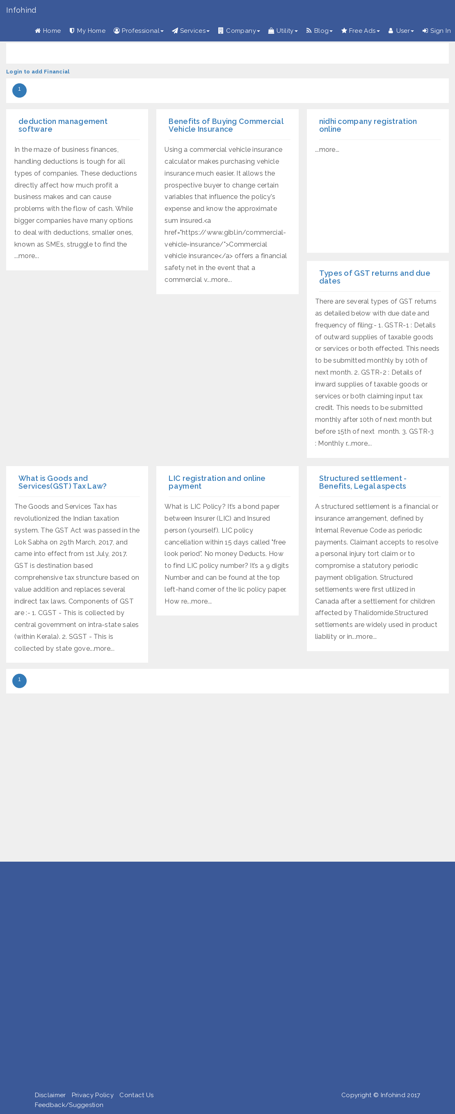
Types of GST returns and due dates (374, 277)
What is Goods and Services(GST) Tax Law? (62, 482)
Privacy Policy (93, 1095)
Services (191, 30)
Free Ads (360, 30)
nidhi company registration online (368, 125)
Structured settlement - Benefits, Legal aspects (363, 482)
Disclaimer (50, 1095)
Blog (319, 30)
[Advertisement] (224, 978)
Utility (283, 30)
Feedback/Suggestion (69, 1105)
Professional (139, 30)
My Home (87, 30)
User (401, 30)
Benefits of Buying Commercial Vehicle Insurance (226, 125)
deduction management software (62, 125)
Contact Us (136, 1095)
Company (239, 30)
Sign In (436, 30)
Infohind (21, 10)
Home (48, 30)
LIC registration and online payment (217, 482)
